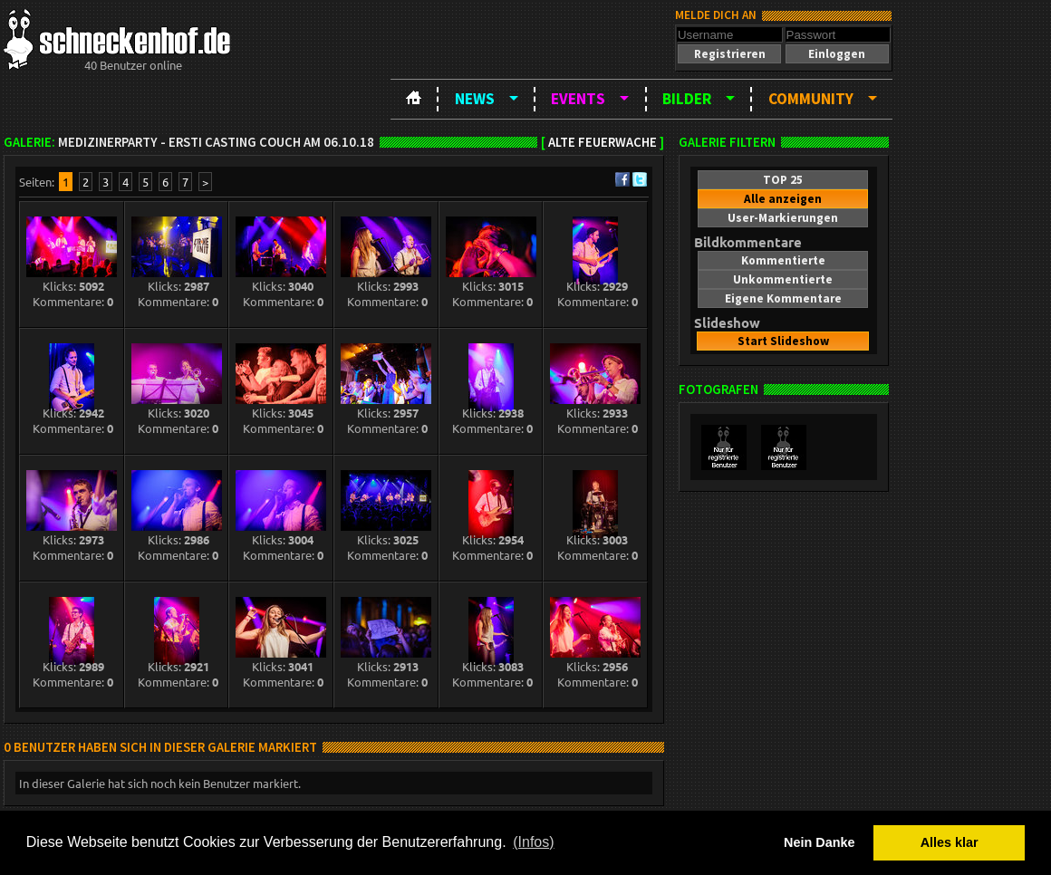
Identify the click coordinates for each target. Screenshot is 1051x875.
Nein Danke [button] (819, 842)
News (475, 99)
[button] (729, 53)
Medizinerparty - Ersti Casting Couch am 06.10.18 (216, 142)
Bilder (686, 99)
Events (578, 99)
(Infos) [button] (533, 842)
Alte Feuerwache (602, 142)
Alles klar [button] (950, 842)
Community (810, 99)
